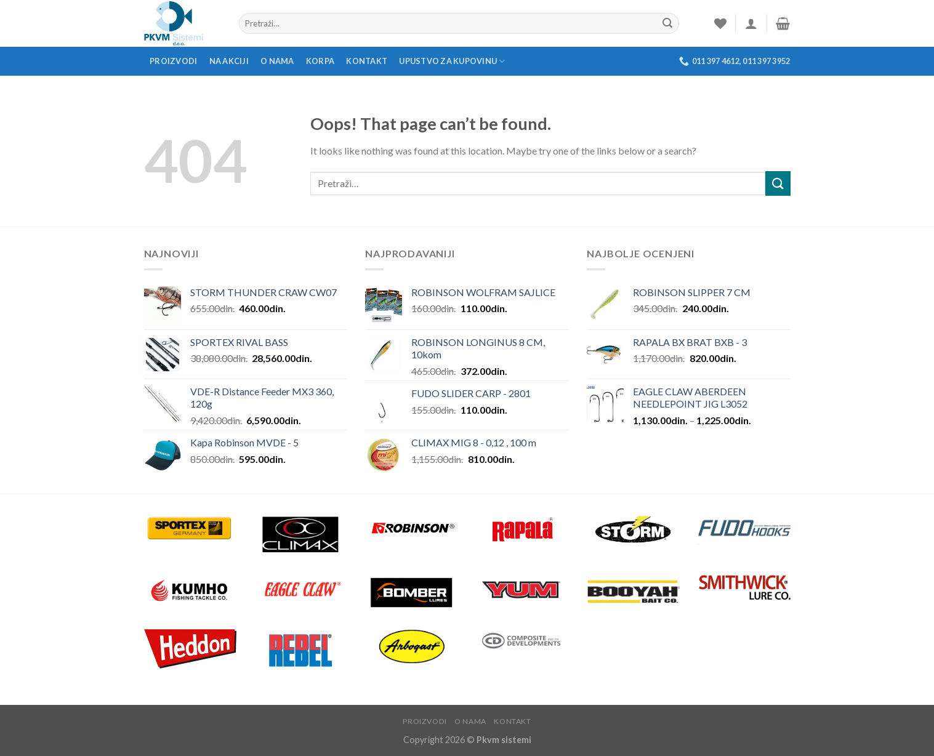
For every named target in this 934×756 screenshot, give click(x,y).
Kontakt (366, 61)
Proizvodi (173, 61)
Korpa (320, 61)
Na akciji (229, 61)
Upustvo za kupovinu (452, 61)
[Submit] (777, 183)
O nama (277, 61)
